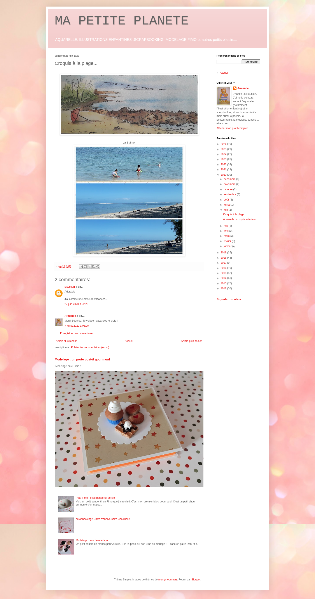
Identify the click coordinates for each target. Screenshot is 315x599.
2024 (224, 154)
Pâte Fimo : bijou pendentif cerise (95, 497)
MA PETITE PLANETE (122, 21)
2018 (224, 257)
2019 (224, 252)
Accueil (129, 341)
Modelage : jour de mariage (92, 540)
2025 (224, 149)
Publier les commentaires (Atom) (90, 347)
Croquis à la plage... (235, 214)
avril (226, 230)
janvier (228, 246)
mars (227, 235)
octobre (228, 189)
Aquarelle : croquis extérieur (239, 219)
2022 (224, 164)
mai (226, 225)
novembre (230, 184)
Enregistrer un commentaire (76, 333)
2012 (224, 288)
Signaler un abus (229, 299)
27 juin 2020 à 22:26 (76, 304)
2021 (224, 169)
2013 (224, 283)
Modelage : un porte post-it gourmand (82, 359)
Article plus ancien (191, 341)
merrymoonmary (167, 579)
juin (226, 209)
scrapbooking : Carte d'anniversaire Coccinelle (103, 519)
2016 (224, 268)
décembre (230, 179)
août (227, 199)
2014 (224, 278)
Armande (70, 315)
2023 (224, 159)
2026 (224, 143)
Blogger (195, 579)
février (228, 241)
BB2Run (70, 286)
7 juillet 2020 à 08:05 (77, 325)
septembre (230, 194)
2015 (224, 273)
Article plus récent (66, 341)
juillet (227, 204)
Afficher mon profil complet (232, 128)
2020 (224, 174)
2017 (224, 262)
